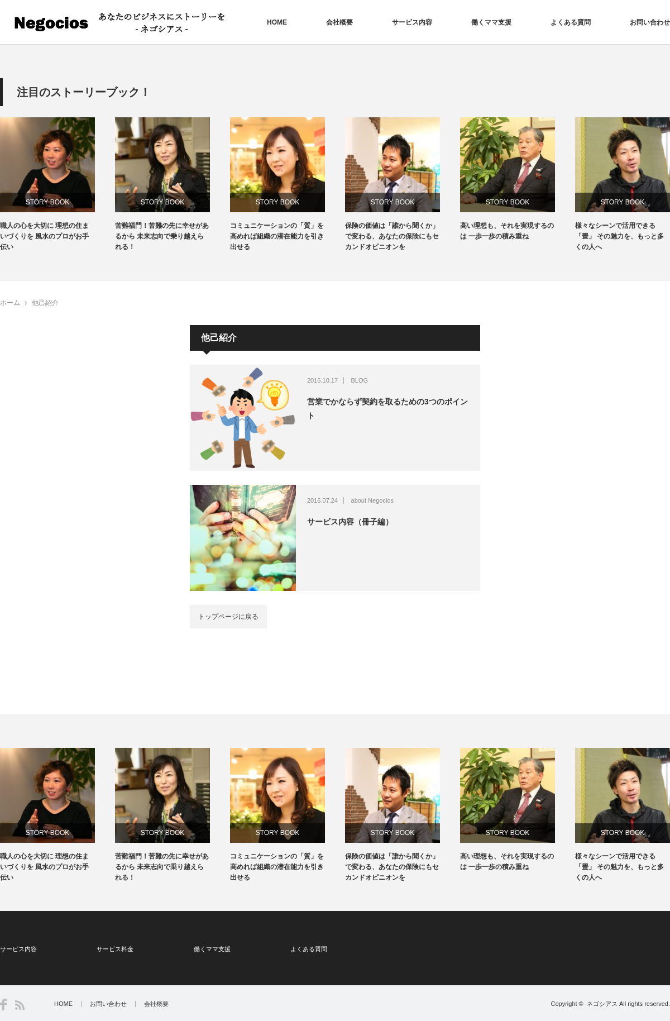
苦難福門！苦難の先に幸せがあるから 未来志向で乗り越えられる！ (162, 236)
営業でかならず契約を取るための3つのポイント (387, 408)
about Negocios (372, 500)
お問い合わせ (650, 22)
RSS (20, 1005)
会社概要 (339, 22)
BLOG (359, 380)
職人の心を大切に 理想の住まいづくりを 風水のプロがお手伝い (44, 236)
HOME (277, 22)
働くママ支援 (491, 22)
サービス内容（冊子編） (350, 521)
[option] (57, 185)
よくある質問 (571, 22)
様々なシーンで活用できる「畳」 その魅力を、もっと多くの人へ (619, 236)
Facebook (3, 1004)
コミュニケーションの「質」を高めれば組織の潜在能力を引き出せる (277, 236)
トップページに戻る (228, 617)
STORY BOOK (48, 202)
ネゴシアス (602, 1003)
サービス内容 (412, 22)
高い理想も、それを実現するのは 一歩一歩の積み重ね (507, 231)
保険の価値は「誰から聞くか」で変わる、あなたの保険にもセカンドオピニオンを (392, 236)
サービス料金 (115, 949)
